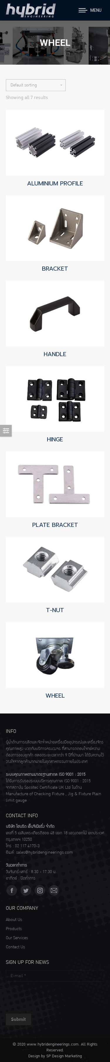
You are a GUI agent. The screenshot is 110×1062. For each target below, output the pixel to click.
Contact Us (15, 947)
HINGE (55, 439)
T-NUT (55, 610)
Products (14, 929)
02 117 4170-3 (27, 846)
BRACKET (55, 268)
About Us (14, 920)
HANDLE (55, 354)
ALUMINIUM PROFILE (55, 183)
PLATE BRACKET (55, 524)
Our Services (17, 938)
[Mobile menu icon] (90, 10)
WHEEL (55, 695)
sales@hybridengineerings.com (44, 852)
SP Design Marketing (64, 1056)
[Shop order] (36, 85)
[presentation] (50, 996)
